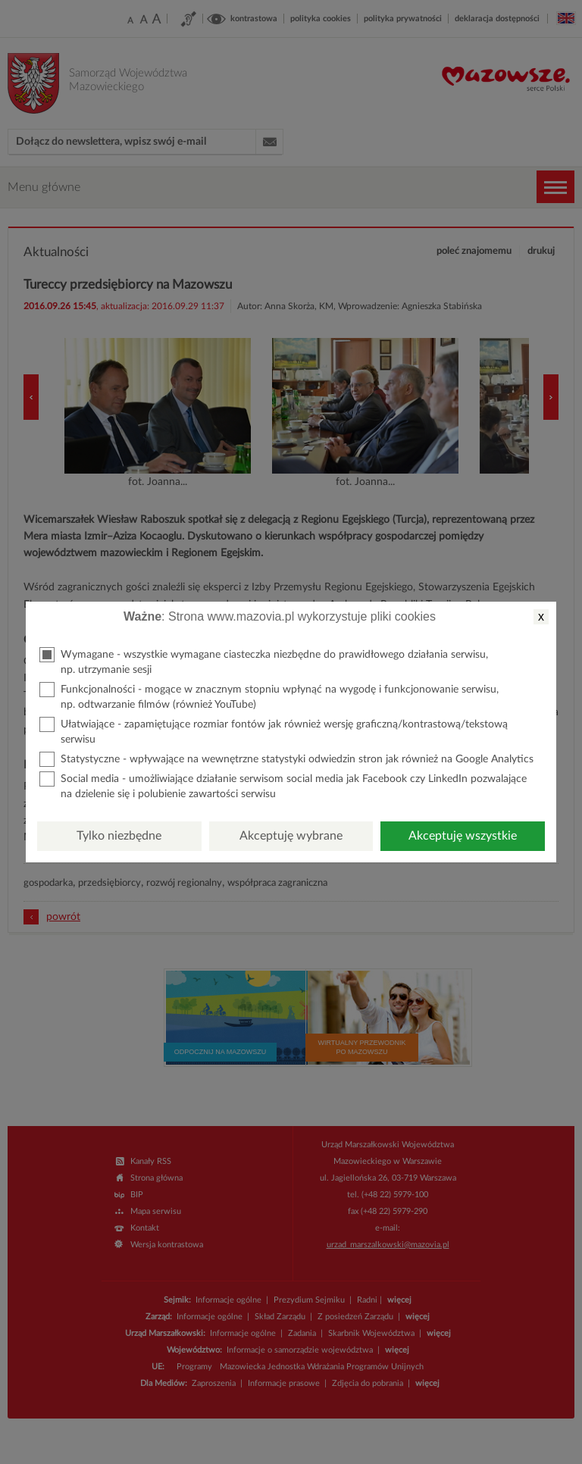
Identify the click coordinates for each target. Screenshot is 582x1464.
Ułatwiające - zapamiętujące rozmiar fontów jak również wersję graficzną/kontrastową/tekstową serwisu (273, 731)
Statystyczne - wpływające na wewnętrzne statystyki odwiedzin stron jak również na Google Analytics (286, 759)
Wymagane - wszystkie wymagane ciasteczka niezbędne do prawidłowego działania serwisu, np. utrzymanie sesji (263, 661)
